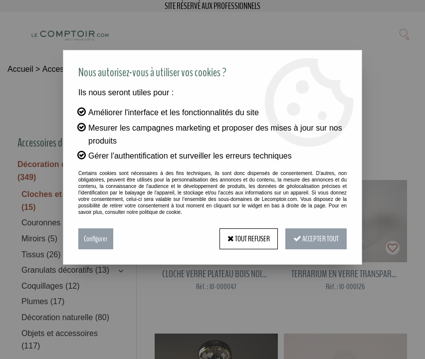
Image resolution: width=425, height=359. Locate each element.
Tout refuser (248, 238)
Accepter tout (316, 238)
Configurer (96, 238)
